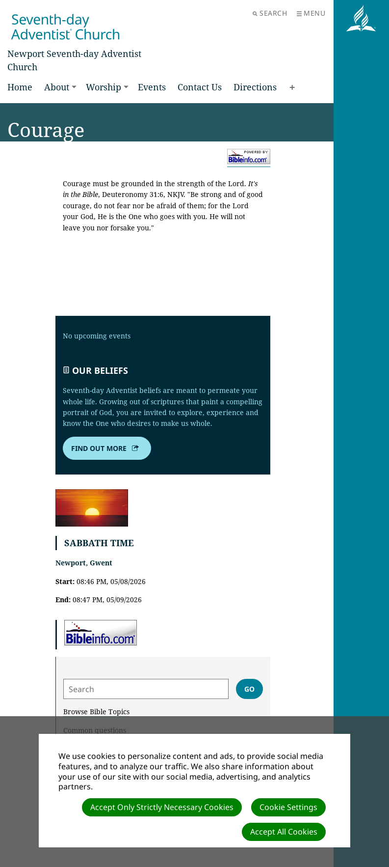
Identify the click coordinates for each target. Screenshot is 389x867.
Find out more (105, 448)
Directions (255, 87)
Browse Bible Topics (96, 711)
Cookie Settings (288, 807)
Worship (103, 87)
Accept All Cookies (283, 831)
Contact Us (200, 87)
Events (152, 87)
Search (270, 13)
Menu (311, 13)
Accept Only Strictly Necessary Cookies (161, 807)
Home (19, 87)
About (56, 87)
